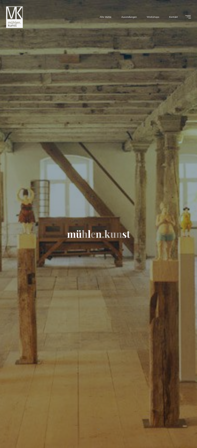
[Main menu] (188, 16)
